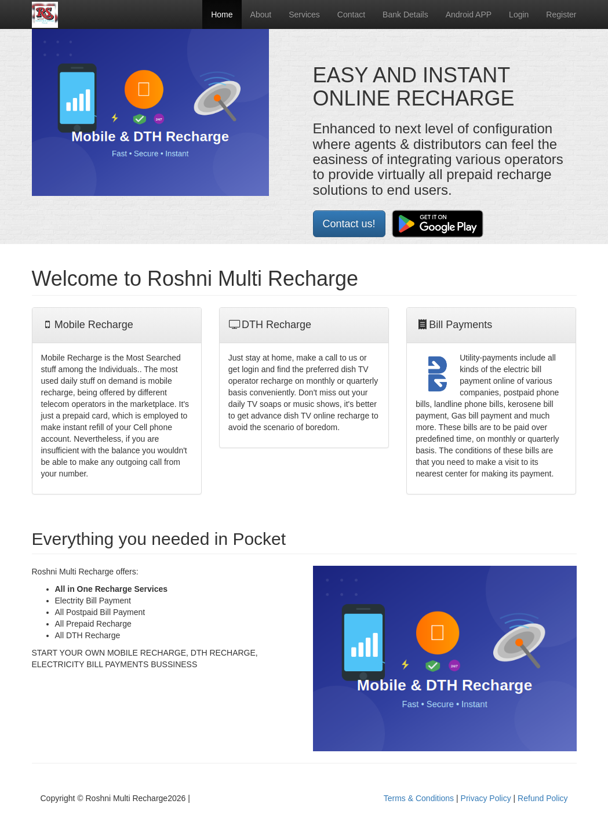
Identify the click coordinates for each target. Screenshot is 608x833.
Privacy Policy (486, 798)
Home (221, 14)
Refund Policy (542, 798)
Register (561, 14)
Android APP (469, 14)
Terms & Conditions (419, 798)
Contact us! (349, 224)
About (261, 14)
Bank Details (405, 14)
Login (519, 14)
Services (304, 14)
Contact (351, 14)
